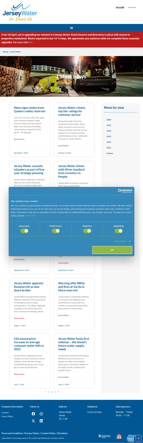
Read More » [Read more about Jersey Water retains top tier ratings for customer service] (63, 146)
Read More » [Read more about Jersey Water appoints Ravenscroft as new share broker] (19, 318)
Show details (120, 241)
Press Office (7, 416)
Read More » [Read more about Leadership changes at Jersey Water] (19, 259)
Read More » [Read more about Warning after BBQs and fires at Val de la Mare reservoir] (63, 315)
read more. (30, 215)
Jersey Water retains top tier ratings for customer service (71, 111)
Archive (110, 153)
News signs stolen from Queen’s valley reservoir (30, 109)
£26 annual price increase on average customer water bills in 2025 (29, 344)
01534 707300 (94, 412)
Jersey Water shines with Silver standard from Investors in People (71, 171)
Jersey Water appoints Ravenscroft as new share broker (28, 286)
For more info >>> (23, 42)
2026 (109, 120)
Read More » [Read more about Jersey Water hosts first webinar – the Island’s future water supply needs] (63, 377)
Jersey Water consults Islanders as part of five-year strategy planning (29, 169)
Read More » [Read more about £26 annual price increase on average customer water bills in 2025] (19, 374)
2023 (109, 136)
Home (5, 52)
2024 (109, 131)
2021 (109, 148)
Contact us (132, 7)
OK (112, 250)
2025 (109, 125)
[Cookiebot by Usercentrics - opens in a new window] (120, 191)
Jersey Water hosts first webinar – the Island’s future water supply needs (73, 344)
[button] (71, 27)
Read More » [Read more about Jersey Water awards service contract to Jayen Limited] (63, 263)
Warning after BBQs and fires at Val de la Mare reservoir (71, 286)
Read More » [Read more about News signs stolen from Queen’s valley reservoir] (19, 139)
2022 (109, 142)
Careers (5, 412)
